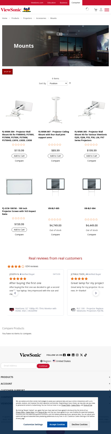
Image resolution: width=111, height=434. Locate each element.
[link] (55, 309)
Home (5, 18)
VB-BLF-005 (53, 208)
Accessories (41, 18)
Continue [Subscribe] (43, 366)
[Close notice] (94, 400)
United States (61, 361)
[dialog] (55, 412)
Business (63, 2)
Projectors (27, 18)
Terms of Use (88, 405)
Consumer (76, 2)
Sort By (42, 83)
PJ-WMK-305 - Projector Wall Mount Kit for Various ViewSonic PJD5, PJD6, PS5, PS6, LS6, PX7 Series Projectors (91, 136)
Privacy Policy (65, 405)
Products (15, 18)
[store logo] (44, 9)
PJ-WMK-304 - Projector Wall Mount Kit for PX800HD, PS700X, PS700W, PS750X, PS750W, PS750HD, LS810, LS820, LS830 (18, 136)
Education (52, 2)
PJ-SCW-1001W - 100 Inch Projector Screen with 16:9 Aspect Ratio (19, 211)
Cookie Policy (75, 405)
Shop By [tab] (7, 71)
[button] (19, 160)
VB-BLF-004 (89, 208)
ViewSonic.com (37, 2)
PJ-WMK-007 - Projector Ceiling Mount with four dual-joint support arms (53, 134)
